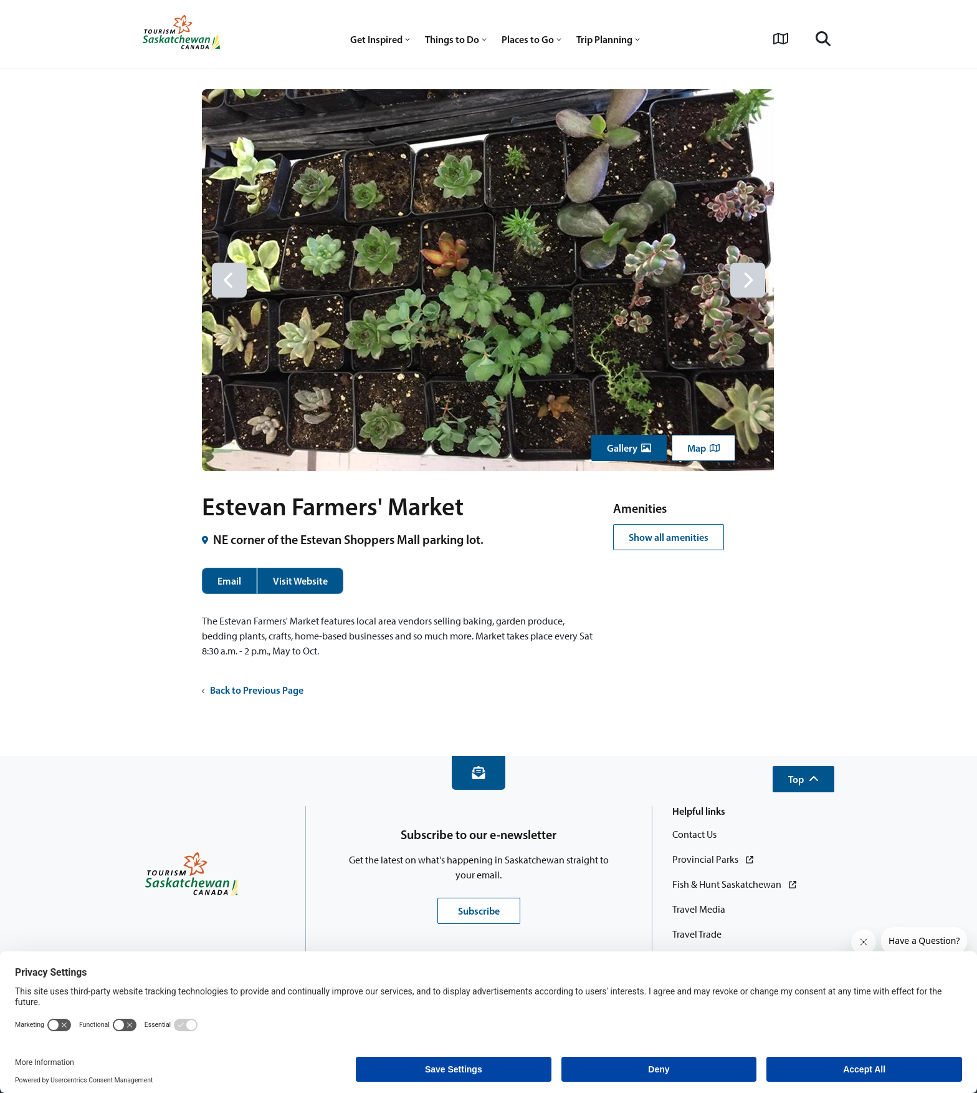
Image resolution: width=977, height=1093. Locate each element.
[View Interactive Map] (781, 38)
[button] (629, 448)
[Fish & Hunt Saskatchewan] (734, 884)
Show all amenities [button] (668, 537)
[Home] (181, 34)
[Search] (823, 38)
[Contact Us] (694, 834)
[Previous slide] (229, 280)
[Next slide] (747, 280)
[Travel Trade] (697, 934)
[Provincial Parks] (712, 859)
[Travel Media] (698, 909)
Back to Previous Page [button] (252, 690)
